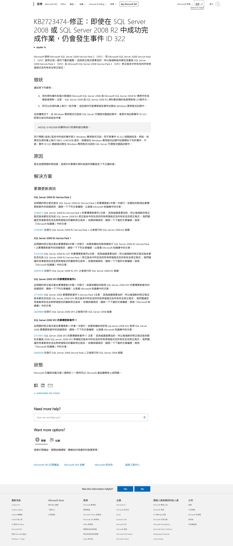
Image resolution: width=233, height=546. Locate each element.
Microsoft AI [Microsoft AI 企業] (120, 505)
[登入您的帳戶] (214, 4)
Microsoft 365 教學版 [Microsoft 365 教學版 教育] (91, 519)
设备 (81, 4)
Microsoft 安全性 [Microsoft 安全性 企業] (122, 510)
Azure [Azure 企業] (118, 514)
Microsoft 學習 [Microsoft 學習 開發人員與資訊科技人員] (158, 510)
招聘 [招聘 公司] (190, 505)
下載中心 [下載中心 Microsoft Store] (51, 510)
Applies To (41, 47)
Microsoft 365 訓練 (74, 464)
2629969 (38, 311)
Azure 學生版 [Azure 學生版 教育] (88, 539)
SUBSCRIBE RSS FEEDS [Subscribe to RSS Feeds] (48, 393)
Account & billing (96, 4)
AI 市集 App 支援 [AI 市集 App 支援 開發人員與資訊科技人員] (159, 514)
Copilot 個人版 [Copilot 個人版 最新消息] (17, 519)
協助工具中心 (132, 464)
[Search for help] (199, 3)
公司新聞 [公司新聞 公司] (191, 510)
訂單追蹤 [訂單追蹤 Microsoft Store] (51, 514)
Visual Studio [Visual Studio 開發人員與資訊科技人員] (158, 539)
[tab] (41, 440)
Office (63, 4)
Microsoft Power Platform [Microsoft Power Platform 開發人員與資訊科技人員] (162, 529)
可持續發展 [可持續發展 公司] (192, 524)
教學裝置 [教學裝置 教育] (86, 510)
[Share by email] (49, 385)
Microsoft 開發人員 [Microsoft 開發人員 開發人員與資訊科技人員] (160, 505)
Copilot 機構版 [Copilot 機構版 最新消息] (17, 514)
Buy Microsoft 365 (129, 4)
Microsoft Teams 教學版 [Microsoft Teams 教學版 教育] (92, 514)
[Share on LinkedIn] (41, 385)
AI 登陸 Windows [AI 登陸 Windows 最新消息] (18, 524)
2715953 (38, 294)
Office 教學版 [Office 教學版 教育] (88, 524)
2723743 (38, 253)
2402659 (38, 352)
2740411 (38, 212)
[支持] (39, 4)
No (142, 488)
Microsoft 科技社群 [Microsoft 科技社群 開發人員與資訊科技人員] (160, 519)
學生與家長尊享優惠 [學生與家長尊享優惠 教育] (90, 534)
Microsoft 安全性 (104, 464)
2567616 (38, 270)
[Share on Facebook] (36, 385)
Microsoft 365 (51, 4)
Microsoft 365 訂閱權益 (46, 464)
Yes (125, 488)
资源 (112, 4)
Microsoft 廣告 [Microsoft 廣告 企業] (121, 529)
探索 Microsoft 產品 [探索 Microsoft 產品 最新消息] (19, 534)
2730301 (38, 229)
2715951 (38, 335)
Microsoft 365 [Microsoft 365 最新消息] (17, 529)
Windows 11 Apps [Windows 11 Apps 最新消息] (18, 539)
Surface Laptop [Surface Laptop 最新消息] (17, 510)
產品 (72, 4)
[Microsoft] (22, 4)
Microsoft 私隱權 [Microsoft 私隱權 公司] (194, 514)
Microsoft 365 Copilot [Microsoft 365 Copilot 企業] (124, 534)
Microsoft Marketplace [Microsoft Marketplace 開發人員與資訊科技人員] (161, 524)
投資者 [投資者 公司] (190, 519)
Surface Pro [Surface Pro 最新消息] (16, 505)
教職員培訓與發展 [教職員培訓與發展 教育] (90, 529)
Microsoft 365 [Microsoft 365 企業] (121, 524)
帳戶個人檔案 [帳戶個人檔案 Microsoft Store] (53, 505)
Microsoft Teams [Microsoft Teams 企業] (122, 539)
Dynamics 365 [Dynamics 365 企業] (121, 519)
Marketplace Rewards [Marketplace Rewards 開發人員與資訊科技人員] (161, 534)
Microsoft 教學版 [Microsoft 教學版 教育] (89, 505)
